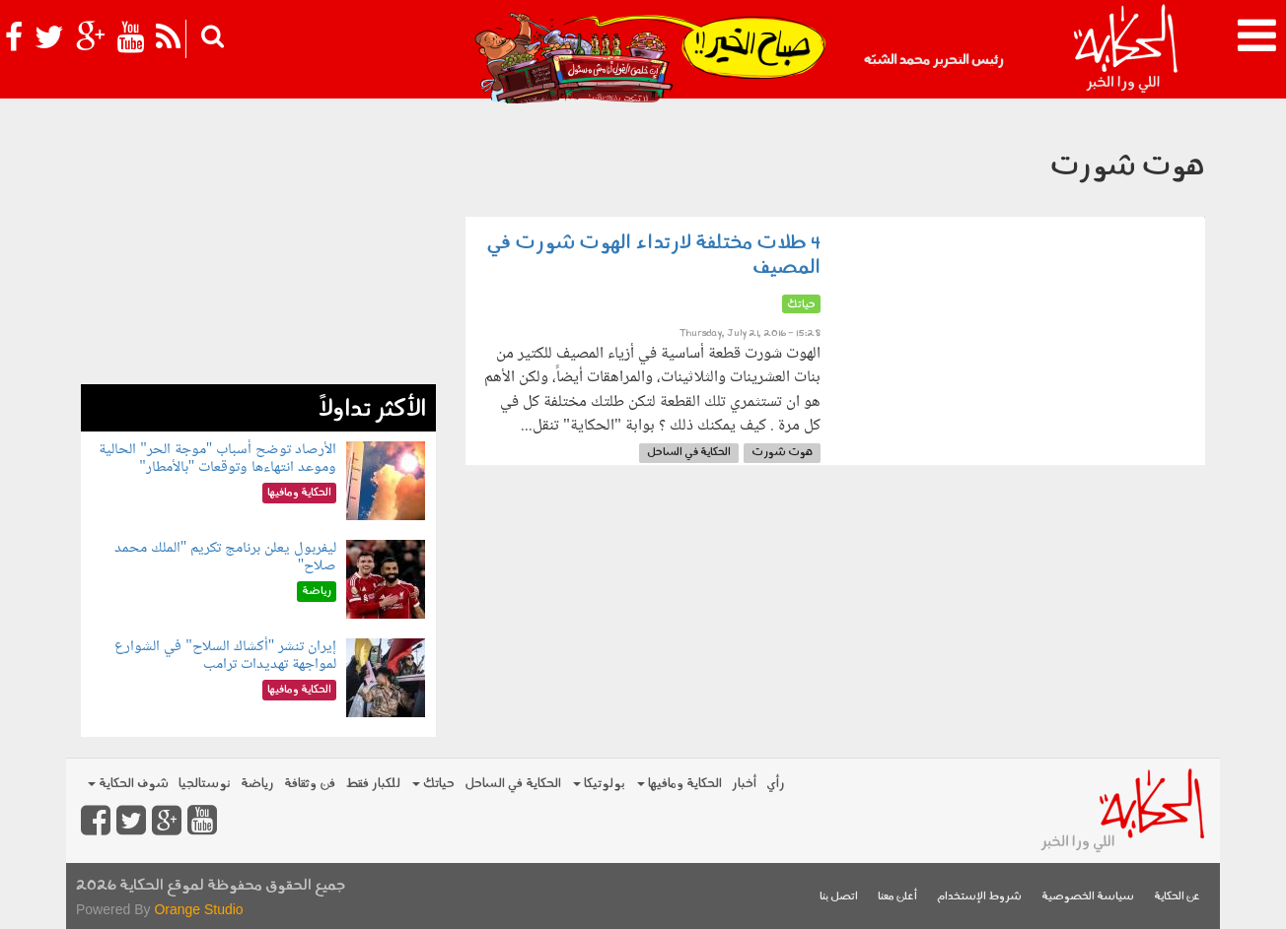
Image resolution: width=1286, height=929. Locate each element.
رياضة (257, 783)
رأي (775, 783)
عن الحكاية (1177, 897)
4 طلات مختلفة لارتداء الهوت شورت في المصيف (654, 256)
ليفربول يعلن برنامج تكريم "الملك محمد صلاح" (225, 557)
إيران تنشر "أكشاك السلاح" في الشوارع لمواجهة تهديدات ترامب (225, 655)
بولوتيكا (599, 783)
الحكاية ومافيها (679, 783)
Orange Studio (198, 909)
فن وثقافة (309, 783)
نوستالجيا (205, 783)
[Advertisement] (258, 246)
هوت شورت (782, 452)
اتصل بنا (839, 897)
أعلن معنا (897, 897)
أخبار (744, 783)
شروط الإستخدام (979, 897)
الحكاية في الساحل (689, 452)
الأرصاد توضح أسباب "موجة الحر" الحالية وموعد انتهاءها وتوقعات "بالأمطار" (217, 458)
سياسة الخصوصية (1087, 897)
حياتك (433, 783)
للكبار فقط (372, 783)
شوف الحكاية (128, 783)
